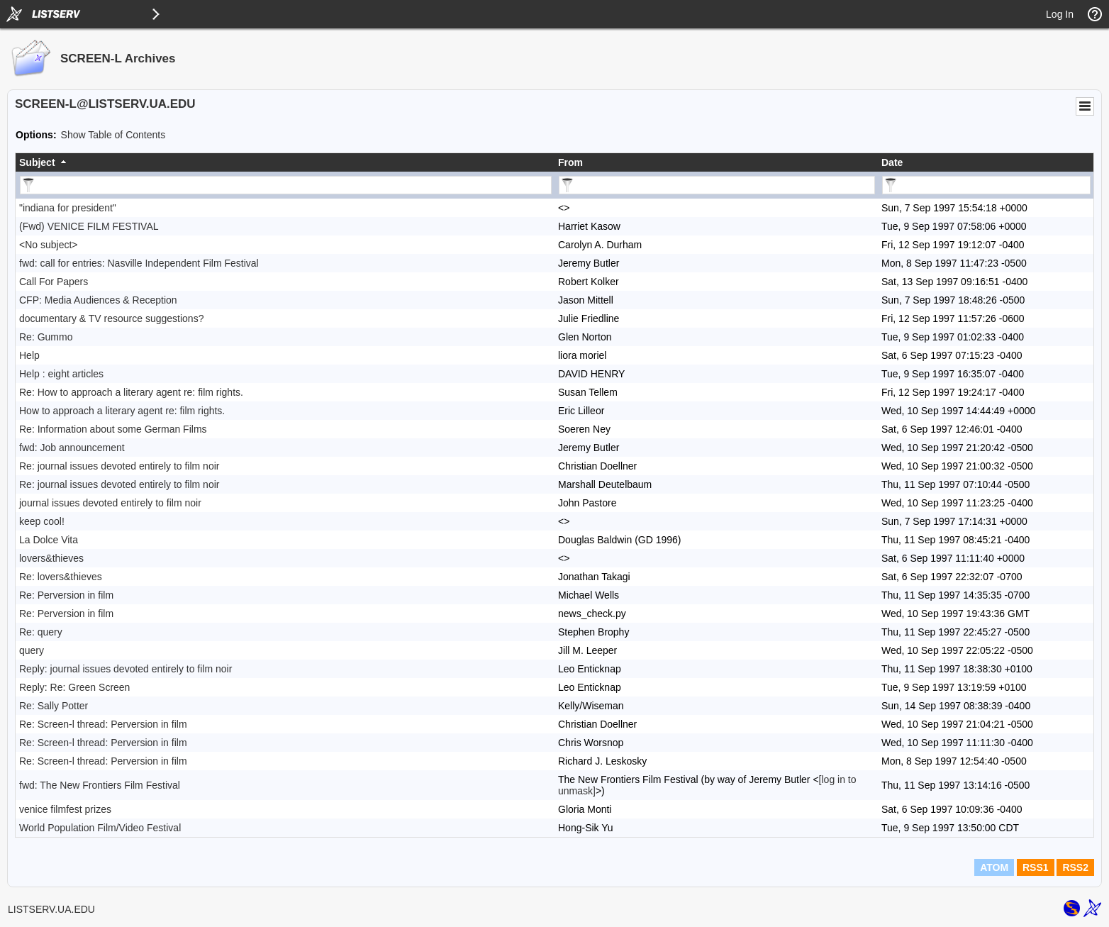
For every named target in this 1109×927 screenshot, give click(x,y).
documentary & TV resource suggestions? (111, 318)
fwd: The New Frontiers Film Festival (99, 785)
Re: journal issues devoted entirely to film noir (119, 466)
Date (892, 162)
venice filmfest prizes (65, 809)
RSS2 (1075, 867)
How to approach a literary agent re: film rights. (122, 410)
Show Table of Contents (113, 134)
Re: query (40, 632)
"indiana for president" (67, 207)
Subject (37, 162)
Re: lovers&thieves (60, 576)
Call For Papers (53, 281)
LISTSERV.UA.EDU (51, 909)
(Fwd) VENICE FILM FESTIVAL (89, 226)
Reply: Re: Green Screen (74, 687)
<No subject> (48, 244)
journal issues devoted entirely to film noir (110, 503)
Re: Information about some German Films (113, 429)
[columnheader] (285, 162)
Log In (1060, 14)
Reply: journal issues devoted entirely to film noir (125, 669)
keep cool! (42, 521)
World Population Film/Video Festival (100, 827)
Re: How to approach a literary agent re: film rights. (131, 392)
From (570, 162)
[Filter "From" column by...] (717, 185)
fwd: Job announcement (72, 447)
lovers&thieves (51, 558)
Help (29, 355)
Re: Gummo (45, 337)
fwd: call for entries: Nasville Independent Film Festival (139, 263)
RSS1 (1035, 867)
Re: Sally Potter (53, 705)
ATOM (994, 867)
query (31, 650)
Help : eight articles (61, 373)
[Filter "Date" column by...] (986, 185)
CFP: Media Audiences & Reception (98, 300)
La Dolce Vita (48, 539)
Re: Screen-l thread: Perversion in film (103, 724)
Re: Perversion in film (66, 595)
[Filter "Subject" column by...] (286, 185)
